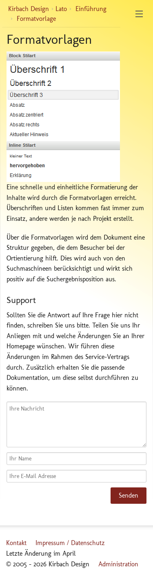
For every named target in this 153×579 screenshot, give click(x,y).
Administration (118, 564)
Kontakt (16, 543)
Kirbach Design (28, 9)
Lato (61, 9)
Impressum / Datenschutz (70, 543)
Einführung (90, 9)
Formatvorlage (36, 18)
